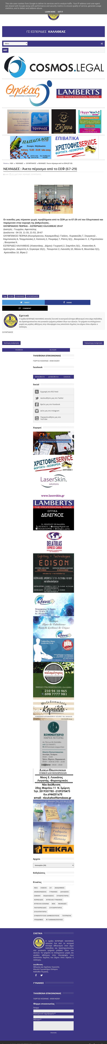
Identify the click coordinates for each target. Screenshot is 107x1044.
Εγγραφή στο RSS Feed (49, 387)
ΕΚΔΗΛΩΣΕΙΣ (48, 891)
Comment (68, 303)
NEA (36, 883)
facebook (19, 345)
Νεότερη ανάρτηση (11, 338)
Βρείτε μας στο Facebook (50, 400)
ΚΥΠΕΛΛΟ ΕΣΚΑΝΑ (41, 899)
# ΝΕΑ (11, 296)
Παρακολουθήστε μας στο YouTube (50, 413)
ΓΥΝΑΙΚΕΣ (53, 887)
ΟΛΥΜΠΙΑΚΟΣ (31, 164)
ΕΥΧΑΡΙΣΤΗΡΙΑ (62, 891)
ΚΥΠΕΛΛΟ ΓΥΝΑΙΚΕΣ (54, 895)
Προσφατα (40, 372)
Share (42, 303)
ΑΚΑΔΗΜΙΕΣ (59, 883)
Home (5, 164)
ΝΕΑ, (21, 174)
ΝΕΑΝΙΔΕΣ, (27, 174)
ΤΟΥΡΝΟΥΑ (66, 911)
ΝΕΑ (11, 164)
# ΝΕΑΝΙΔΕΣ (20, 296)
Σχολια (67, 372)
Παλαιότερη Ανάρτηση (93, 338)
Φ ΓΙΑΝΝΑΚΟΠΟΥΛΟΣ (54, 915)
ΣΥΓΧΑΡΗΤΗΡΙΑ (55, 903)
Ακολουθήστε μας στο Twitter (52, 393)
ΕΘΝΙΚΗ (37, 891)
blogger (53, 345)
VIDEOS (44, 883)
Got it (60, 12)
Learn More (50, 12)
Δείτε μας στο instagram (49, 406)
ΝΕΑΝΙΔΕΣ (19, 164)
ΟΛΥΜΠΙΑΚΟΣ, (36, 174)
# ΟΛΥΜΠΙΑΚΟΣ (32, 296)
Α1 (51, 883)
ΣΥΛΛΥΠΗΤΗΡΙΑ (40, 907)
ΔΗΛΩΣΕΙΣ (65, 887)
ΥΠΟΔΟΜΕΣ (38, 915)
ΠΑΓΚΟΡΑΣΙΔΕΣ (40, 903)
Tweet (16, 303)
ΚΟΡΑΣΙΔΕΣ (38, 895)
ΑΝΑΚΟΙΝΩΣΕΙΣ (40, 887)
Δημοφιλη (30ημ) (53, 372)
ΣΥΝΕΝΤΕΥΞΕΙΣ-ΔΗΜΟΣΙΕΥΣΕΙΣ (46, 911)
